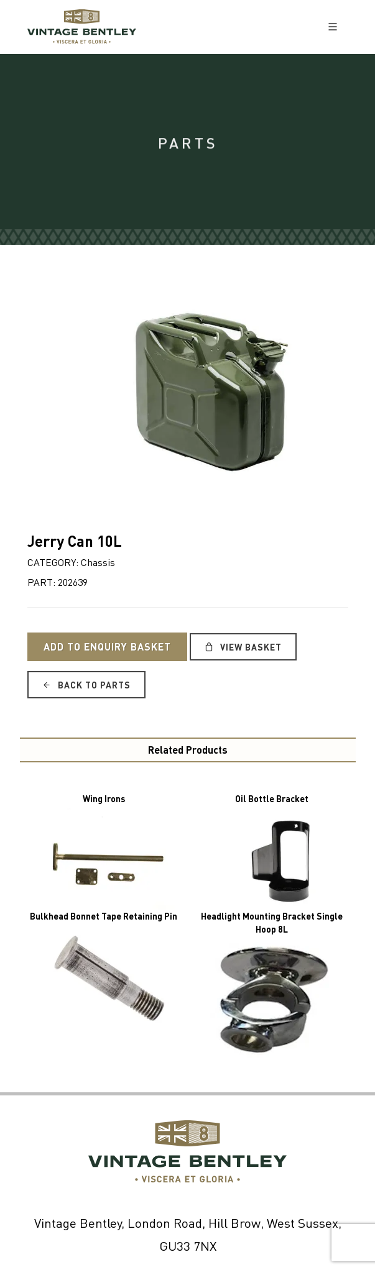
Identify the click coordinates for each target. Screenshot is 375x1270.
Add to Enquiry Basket (107, 646)
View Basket (243, 646)
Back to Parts (86, 684)
